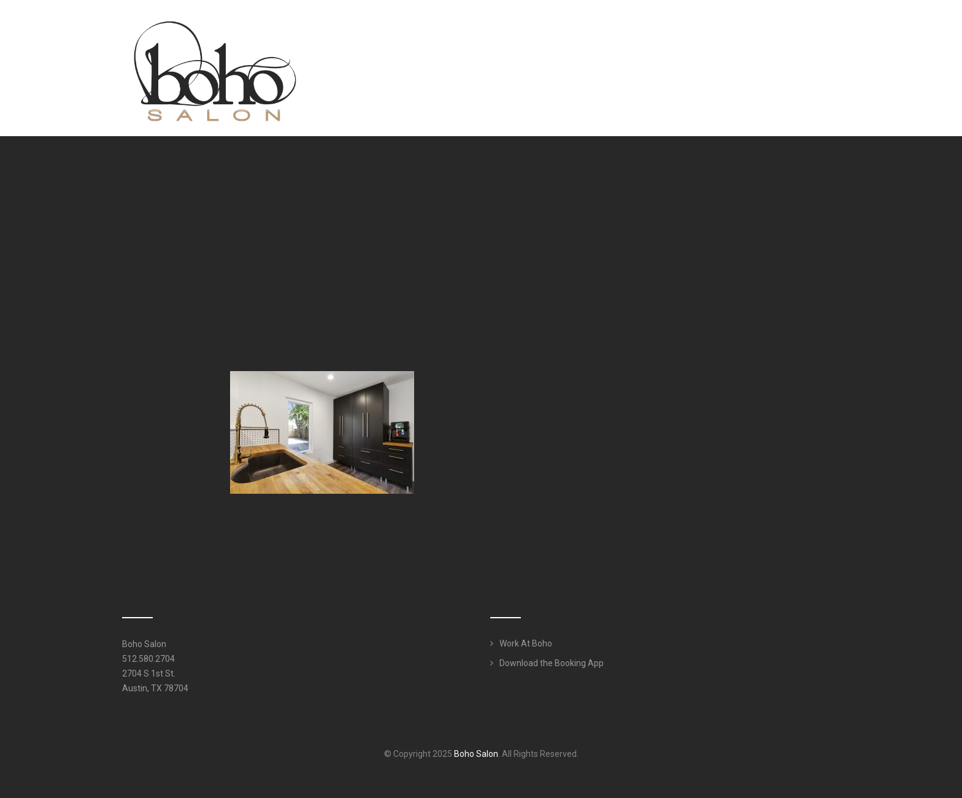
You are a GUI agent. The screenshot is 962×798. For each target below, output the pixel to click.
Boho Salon (476, 754)
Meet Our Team (588, 33)
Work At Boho (525, 643)
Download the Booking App (551, 663)
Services (667, 33)
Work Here (803, 33)
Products (737, 33)
